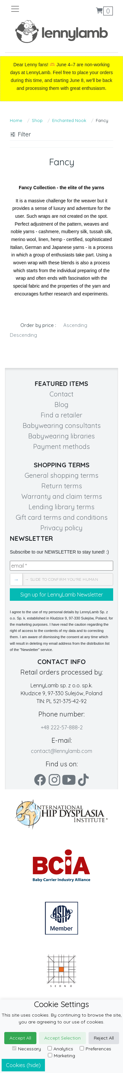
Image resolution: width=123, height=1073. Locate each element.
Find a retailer (61, 415)
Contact (61, 394)
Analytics (60, 1049)
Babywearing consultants (62, 425)
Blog (61, 404)
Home (16, 120)
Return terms (61, 486)
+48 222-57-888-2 (62, 727)
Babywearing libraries (61, 436)
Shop (37, 120)
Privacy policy (61, 528)
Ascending (75, 325)
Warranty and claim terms (61, 496)
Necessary (26, 1049)
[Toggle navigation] (36, 9)
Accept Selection (62, 1038)
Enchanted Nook (69, 120)
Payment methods (61, 446)
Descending (23, 335)
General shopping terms (61, 475)
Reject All (104, 1038)
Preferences (95, 1049)
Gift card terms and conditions (62, 517)
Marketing (61, 1056)
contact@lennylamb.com (61, 751)
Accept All (20, 1038)
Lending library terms (61, 507)
